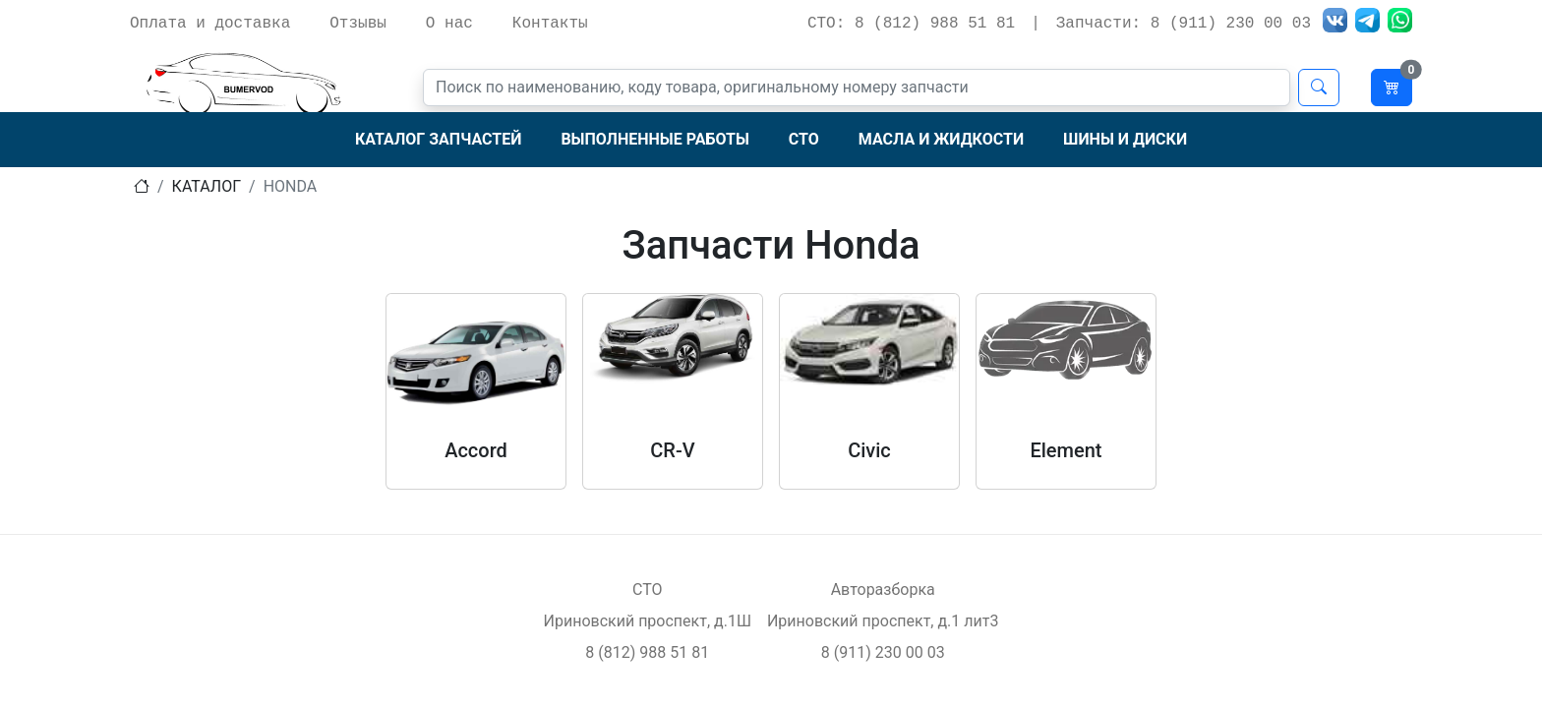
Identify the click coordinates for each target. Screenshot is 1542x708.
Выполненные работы (654, 139)
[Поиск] (856, 87)
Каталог (206, 186)
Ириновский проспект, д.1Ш (647, 621)
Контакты (550, 23)
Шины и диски (1125, 139)
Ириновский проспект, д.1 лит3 (883, 621)
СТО (804, 139)
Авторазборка (883, 589)
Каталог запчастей (438, 139)
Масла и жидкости (941, 139)
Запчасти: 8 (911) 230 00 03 (1183, 23)
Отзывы (357, 23)
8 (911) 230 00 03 (883, 652)
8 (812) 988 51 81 (647, 652)
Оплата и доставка (210, 23)
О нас (449, 23)
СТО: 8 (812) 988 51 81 (911, 23)
